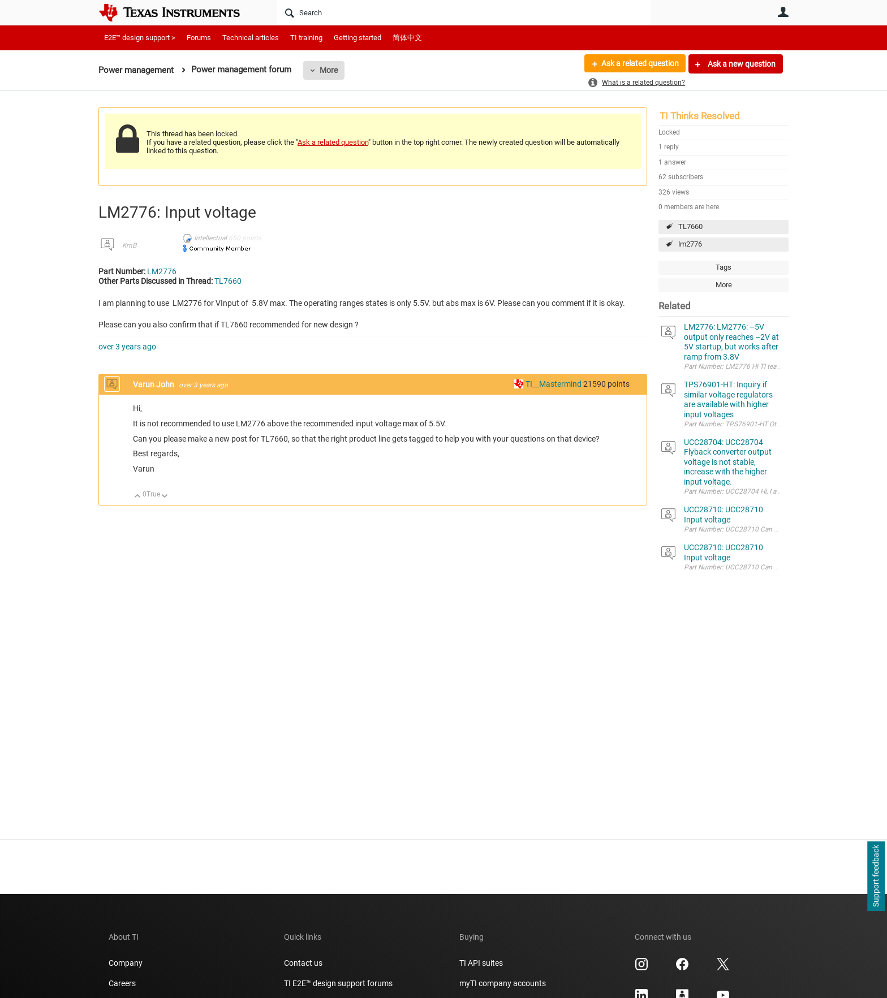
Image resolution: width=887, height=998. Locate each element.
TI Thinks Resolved (700, 116)
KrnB (129, 245)
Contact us (303, 962)
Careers (122, 983)
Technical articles (250, 37)
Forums (199, 37)
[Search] (464, 12)
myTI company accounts (502, 983)
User (783, 12)
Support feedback (875, 876)
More (329, 70)
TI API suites (481, 962)
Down (165, 497)
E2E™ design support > (139, 37)
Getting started (357, 37)
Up (138, 497)
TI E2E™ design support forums (338, 983)
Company (126, 962)
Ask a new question (741, 63)
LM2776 (161, 271)
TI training (306, 37)
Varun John (154, 384)
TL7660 (690, 226)
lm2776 (690, 244)
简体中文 (407, 37)
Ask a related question (639, 63)
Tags (723, 267)
